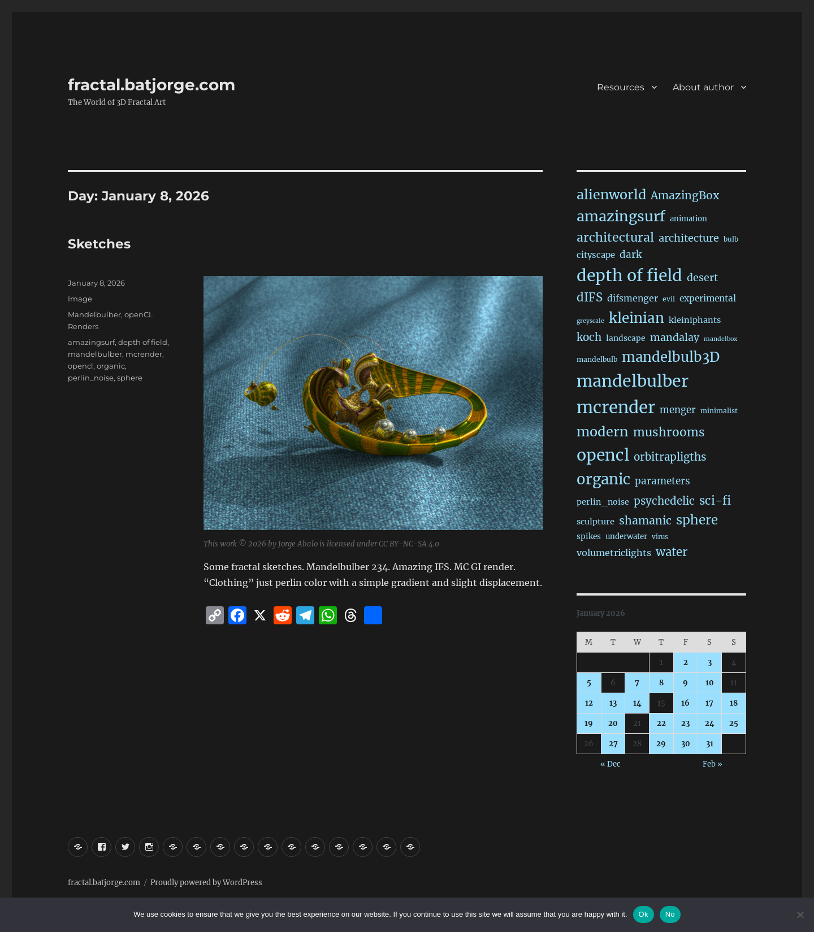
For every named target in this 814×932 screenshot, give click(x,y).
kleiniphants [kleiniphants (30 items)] (695, 320)
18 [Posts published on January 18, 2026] (734, 703)
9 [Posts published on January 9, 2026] (685, 683)
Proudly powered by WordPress (206, 882)
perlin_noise (91, 377)
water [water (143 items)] (671, 552)
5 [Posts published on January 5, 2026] (589, 683)
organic (111, 365)
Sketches (99, 244)
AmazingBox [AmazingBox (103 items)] (685, 195)
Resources (620, 87)
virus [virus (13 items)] (660, 537)
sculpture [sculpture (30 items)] (595, 522)
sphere (129, 377)
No (670, 914)
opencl (80, 365)
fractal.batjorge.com (151, 84)
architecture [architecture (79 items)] (689, 237)
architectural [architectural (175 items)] (615, 237)
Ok (643, 914)
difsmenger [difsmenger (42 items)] (632, 298)
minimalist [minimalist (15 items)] (719, 410)
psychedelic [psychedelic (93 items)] (664, 501)
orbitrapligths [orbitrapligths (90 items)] (670, 456)
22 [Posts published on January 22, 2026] (661, 723)
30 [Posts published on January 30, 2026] (685, 744)
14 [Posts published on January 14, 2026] (637, 703)
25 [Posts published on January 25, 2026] (733, 723)
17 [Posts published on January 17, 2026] (709, 703)
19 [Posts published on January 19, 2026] (588, 723)
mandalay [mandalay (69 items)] (674, 337)
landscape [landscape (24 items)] (626, 338)
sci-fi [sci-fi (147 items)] (715, 500)
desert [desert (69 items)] (702, 278)
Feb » (712, 764)
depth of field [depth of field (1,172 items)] (629, 275)
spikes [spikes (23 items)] (589, 536)
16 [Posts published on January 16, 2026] (685, 703)
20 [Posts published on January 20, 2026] (613, 723)
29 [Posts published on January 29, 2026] (661, 744)
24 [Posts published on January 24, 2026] (710, 723)
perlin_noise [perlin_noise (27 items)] (603, 502)
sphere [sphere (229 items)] (697, 520)
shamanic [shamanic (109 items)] (645, 520)
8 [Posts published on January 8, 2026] (661, 683)
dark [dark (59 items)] (631, 254)
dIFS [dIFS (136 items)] (590, 297)
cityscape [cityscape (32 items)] (596, 255)
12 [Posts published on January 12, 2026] (589, 703)
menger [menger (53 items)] (678, 410)
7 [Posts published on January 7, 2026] (637, 683)
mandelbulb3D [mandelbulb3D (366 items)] (671, 357)
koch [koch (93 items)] (589, 337)
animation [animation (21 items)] (688, 219)
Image (80, 298)
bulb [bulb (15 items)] (731, 239)
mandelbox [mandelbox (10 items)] (720, 339)
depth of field (142, 342)
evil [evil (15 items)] (669, 299)
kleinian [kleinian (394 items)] (636, 318)
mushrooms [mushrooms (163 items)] (669, 432)
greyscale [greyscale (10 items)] (590, 321)
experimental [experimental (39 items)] (707, 298)
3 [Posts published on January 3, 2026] (710, 662)
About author (703, 87)
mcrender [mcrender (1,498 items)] (616, 407)
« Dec (610, 764)
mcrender (143, 353)
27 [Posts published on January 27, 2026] (613, 744)
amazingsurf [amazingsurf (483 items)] (621, 216)
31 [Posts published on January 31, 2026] (709, 744)
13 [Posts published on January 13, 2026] (613, 703)
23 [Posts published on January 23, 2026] (685, 723)
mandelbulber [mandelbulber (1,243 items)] (633, 381)
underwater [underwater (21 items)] (626, 536)
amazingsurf (91, 342)
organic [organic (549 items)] (603, 479)
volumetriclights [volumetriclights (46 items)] (614, 552)
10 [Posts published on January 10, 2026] (709, 683)
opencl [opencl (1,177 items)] (603, 455)
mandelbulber (95, 353)
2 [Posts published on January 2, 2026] (685, 662)
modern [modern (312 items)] (603, 431)
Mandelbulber (94, 314)
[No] (800, 914)
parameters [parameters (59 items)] (662, 481)
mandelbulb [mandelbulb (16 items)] (597, 359)
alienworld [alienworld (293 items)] (611, 194)
